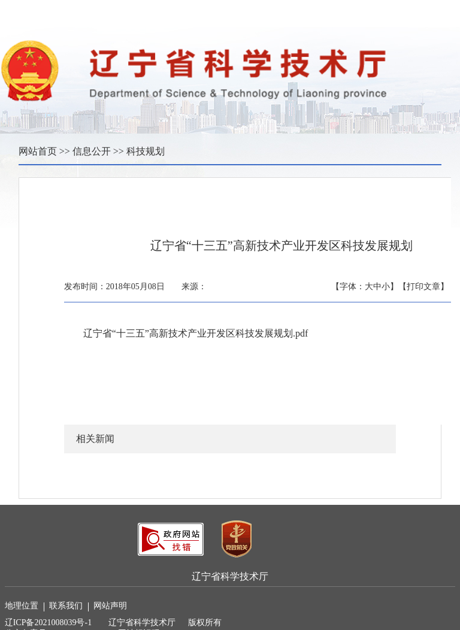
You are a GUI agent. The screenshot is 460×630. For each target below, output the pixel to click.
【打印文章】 (423, 286)
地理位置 (24, 606)
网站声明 (110, 605)
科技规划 (145, 151)
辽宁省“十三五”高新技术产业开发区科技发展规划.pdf (195, 333)
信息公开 (91, 151)
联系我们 (69, 606)
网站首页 (38, 151)
